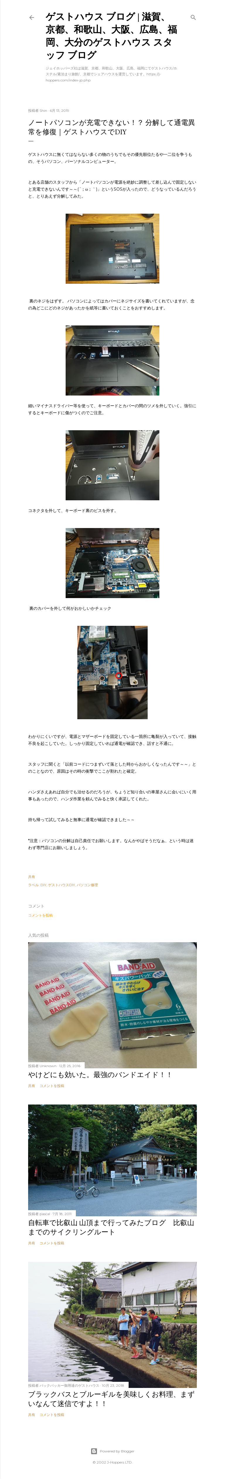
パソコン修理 (87, 885)
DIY (43, 885)
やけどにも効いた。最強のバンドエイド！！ (100, 1074)
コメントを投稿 (40, 915)
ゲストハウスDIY (61, 885)
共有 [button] (31, 876)
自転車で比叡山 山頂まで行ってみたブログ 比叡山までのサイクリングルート (111, 1227)
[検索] (193, 16)
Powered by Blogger (112, 1451)
